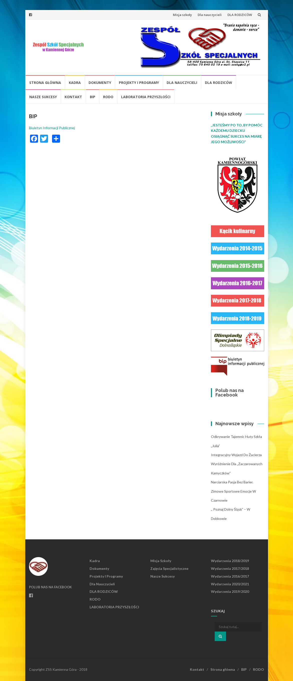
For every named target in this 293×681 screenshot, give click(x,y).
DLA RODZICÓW (239, 14)
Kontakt (73, 96)
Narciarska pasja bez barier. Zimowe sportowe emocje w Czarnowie (233, 491)
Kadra (75, 82)
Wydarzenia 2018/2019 (230, 561)
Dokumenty (100, 82)
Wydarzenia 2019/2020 (230, 591)
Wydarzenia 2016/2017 (230, 576)
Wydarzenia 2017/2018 (230, 568)
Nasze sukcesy (43, 96)
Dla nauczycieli (210, 14)
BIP (92, 96)
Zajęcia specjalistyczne (169, 568)
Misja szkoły (182, 14)
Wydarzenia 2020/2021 (230, 584)
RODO (108, 96)
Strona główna (45, 82)
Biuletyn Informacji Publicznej (52, 128)
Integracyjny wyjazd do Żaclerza (236, 455)
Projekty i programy (139, 82)
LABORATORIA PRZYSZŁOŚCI (145, 96)
